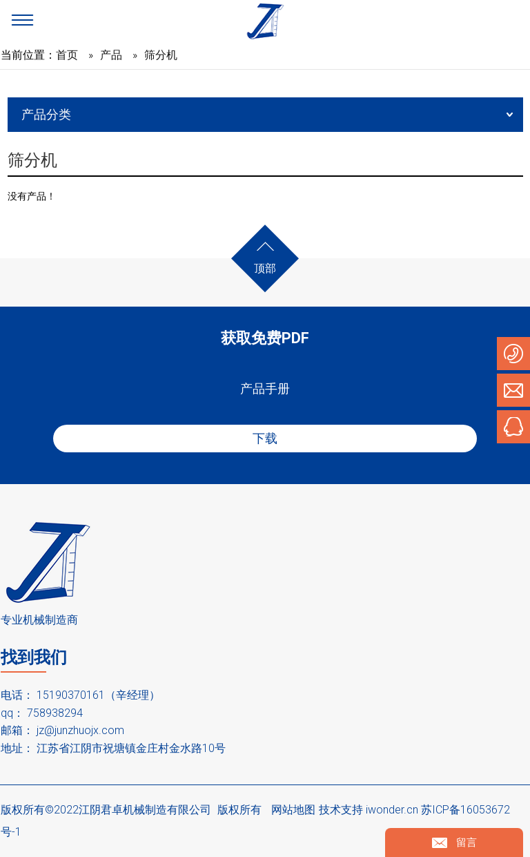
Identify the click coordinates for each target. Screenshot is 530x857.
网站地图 (293, 809)
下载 (265, 438)
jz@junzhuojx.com (80, 730)
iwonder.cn (392, 809)
